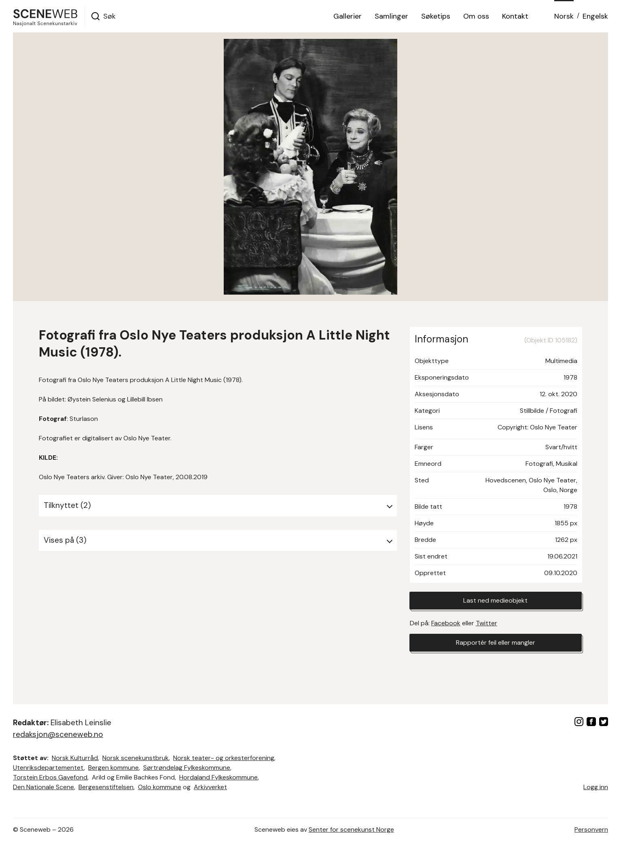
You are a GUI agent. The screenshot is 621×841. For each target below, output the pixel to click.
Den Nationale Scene (43, 787)
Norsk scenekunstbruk (135, 758)
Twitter (486, 623)
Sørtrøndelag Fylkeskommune (186, 767)
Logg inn (595, 787)
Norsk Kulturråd (75, 758)
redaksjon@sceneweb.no (58, 734)
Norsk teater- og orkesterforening (223, 758)
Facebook (445, 623)
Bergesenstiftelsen (106, 787)
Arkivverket (210, 787)
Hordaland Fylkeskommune (218, 777)
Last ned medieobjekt (495, 600)
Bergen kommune (113, 767)
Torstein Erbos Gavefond (50, 777)
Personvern (591, 829)
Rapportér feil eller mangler (495, 642)
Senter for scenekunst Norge (351, 829)
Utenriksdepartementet (48, 767)
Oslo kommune (159, 787)
